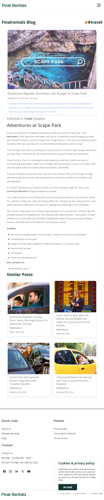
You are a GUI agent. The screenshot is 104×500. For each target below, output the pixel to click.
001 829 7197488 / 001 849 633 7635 (20, 462)
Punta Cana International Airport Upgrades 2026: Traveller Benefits (24, 381)
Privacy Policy (96, 493)
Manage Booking (10, 433)
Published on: (16, 330)
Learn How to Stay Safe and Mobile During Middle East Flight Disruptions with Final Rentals (73, 320)
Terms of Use (60, 438)
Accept (67, 487)
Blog (4, 438)
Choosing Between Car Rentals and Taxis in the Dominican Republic (74, 381)
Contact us (7, 453)
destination (12, 136)
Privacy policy (60, 428)
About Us (6, 428)
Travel (28, 118)
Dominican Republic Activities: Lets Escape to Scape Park (47, 93)
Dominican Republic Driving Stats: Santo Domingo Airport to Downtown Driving (29, 320)
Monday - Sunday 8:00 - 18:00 (16, 457)
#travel (95, 22)
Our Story (65, 493)
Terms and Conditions (65, 433)
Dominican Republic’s (17, 191)
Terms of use (80, 493)
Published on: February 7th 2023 (23, 98)
